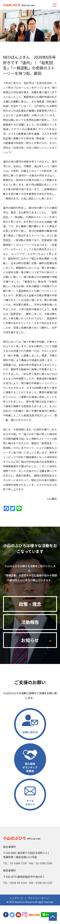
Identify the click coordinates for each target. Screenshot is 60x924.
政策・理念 (30, 604)
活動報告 (30, 622)
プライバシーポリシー (39, 898)
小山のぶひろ (11, 5)
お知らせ (30, 640)
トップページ (16, 898)
